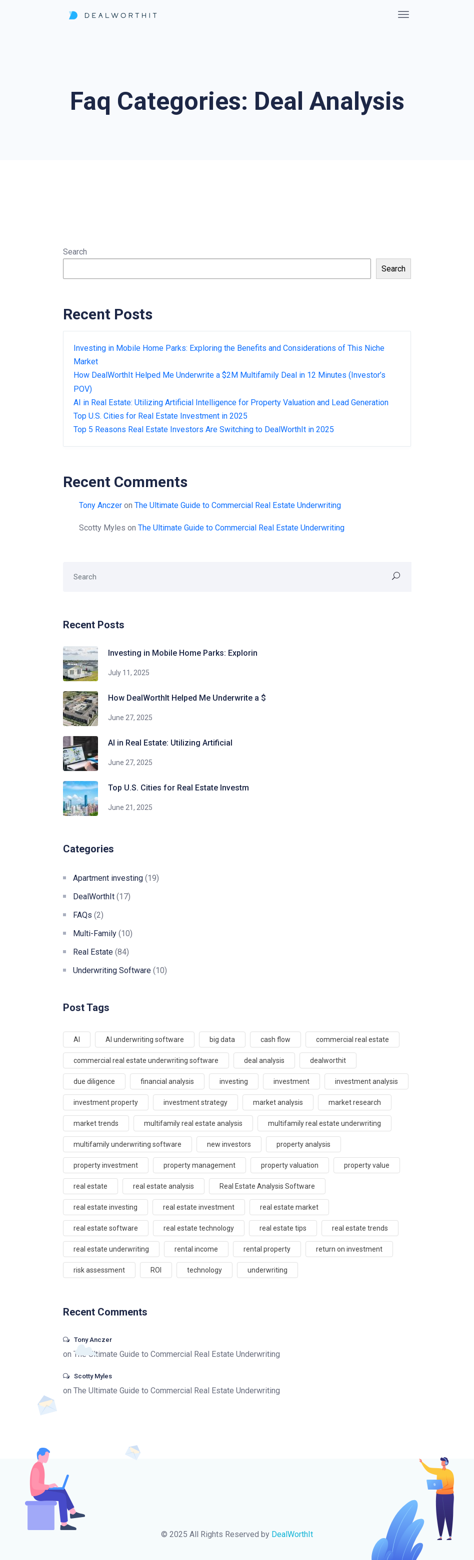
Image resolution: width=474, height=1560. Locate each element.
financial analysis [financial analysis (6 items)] (167, 1081)
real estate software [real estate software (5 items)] (106, 1228)
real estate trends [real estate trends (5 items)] (360, 1228)
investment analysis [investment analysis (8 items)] (366, 1081)
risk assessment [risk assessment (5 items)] (99, 1270)
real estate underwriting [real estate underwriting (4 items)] (111, 1249)
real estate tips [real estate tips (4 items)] (283, 1228)
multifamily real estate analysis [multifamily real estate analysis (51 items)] (193, 1123)
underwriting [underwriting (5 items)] (268, 1270)
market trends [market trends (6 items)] (96, 1123)
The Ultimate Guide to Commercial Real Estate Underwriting (237, 505)
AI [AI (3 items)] (77, 1039)
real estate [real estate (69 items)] (91, 1186)
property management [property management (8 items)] (200, 1165)
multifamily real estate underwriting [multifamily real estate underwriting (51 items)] (324, 1123)
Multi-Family (94, 933)
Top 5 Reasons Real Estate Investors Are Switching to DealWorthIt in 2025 (204, 429)
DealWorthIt (93, 896)
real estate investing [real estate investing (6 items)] (106, 1207)
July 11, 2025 (129, 673)
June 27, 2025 (130, 718)
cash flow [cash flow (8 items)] (275, 1039)
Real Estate (93, 952)
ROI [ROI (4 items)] (156, 1270)
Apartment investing (108, 878)
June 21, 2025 (130, 807)
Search (75, 252)
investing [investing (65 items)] (234, 1081)
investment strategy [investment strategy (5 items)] (196, 1102)
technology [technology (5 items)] (204, 1270)
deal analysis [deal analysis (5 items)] (264, 1060)
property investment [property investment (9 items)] (106, 1165)
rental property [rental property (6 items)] (267, 1249)
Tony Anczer (100, 505)
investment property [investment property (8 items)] (106, 1102)
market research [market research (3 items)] (354, 1102)
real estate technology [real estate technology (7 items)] (199, 1228)
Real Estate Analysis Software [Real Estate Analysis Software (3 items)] (267, 1186)
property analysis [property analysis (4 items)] (303, 1144)
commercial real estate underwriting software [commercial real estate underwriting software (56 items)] (146, 1060)
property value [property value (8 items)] (367, 1165)
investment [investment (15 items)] (292, 1081)
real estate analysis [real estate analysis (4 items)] (163, 1186)
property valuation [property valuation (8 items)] (289, 1165)
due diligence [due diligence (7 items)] (94, 1081)
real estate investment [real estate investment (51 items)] (198, 1207)
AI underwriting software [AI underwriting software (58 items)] (145, 1039)
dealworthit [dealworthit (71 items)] (328, 1060)
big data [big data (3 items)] (222, 1039)
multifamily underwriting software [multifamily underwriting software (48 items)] (128, 1144)
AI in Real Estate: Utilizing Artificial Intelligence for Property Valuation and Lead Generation (231, 402)
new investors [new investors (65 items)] (229, 1144)
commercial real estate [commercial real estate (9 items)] (352, 1039)
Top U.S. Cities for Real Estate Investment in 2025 (161, 416)
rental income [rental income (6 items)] (196, 1249)
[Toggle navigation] (404, 14)
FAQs (82, 915)
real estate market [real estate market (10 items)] (289, 1207)
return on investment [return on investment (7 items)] (349, 1249)
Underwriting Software (112, 970)
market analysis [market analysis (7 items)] (278, 1102)
